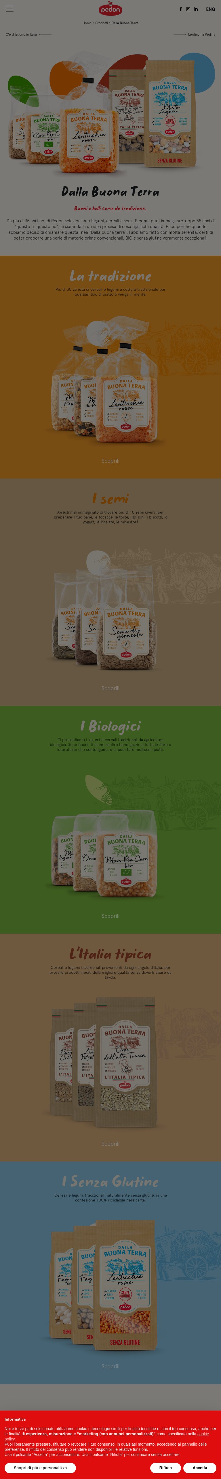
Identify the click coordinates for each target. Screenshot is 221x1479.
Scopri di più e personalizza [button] (40, 1467)
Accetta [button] (200, 1467)
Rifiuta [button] (165, 1467)
